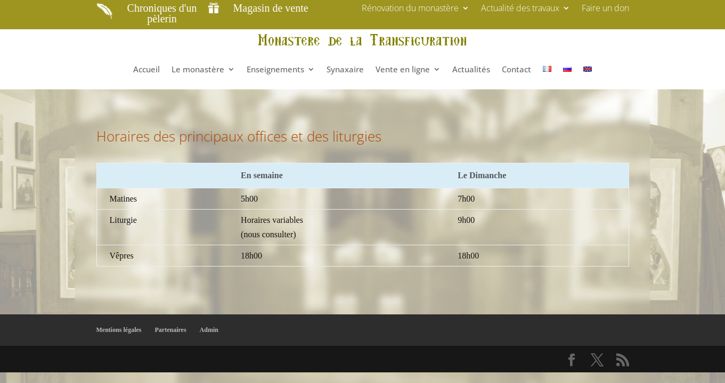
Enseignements (275, 69)
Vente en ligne (403, 69)
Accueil (146, 69)
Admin (209, 330)
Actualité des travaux (520, 9)
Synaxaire (345, 69)
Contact (516, 69)
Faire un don (605, 9)
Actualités (471, 69)
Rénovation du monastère (410, 9)
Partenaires (170, 330)
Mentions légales (119, 330)
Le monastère (198, 69)
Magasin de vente (270, 8)
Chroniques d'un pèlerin (162, 13)
